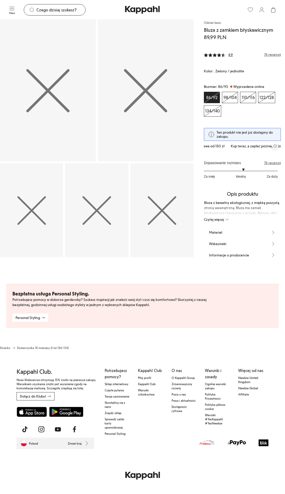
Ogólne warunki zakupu (215, 386)
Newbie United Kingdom (248, 380)
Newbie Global (248, 388)
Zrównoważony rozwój (182, 386)
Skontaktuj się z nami (115, 404)
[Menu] (12, 10)
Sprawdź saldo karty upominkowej (114, 423)
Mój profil (144, 377)
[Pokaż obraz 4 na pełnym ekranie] (96, 210)
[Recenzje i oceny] (242, 54)
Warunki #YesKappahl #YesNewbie (214, 419)
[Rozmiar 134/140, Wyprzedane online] (212, 111)
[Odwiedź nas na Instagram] (41, 429)
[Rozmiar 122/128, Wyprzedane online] (266, 97)
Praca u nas (179, 394)
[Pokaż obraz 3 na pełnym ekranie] (31, 210)
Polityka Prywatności (213, 396)
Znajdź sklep (113, 413)
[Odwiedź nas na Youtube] (58, 429)
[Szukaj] (60, 9)
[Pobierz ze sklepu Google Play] (66, 412)
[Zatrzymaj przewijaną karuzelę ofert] (275, 146)
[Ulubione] (250, 10)
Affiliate (243, 394)
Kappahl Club (147, 384)
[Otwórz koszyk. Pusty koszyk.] (273, 10)
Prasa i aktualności (184, 400)
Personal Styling (115, 433)
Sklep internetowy (116, 384)
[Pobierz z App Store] (32, 412)
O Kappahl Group (183, 377)
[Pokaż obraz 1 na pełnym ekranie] (48, 90)
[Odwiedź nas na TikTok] (25, 429)
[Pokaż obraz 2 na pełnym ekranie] (146, 90)
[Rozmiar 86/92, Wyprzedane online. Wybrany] (212, 97)
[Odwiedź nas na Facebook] (74, 429)
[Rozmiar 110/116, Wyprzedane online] (248, 97)
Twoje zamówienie (117, 396)
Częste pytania (114, 390)
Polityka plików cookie (215, 407)
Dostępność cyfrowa (179, 409)
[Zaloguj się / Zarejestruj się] (261, 10)
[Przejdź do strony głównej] (142, 10)
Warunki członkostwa (146, 392)
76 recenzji (272, 163)
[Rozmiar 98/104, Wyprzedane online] (230, 97)
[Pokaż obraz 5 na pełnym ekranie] (162, 210)
